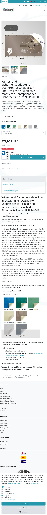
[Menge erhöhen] (7, 156)
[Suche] (34, 1)
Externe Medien (10, 493)
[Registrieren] (28, 1)
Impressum (3, 394)
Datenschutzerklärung (7, 401)
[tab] (23, 179)
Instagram (4, 444)
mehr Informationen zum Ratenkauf (17, 154)
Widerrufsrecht (5, 396)
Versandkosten (17, 169)
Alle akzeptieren (23, 504)
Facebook (4, 442)
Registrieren (4, 420)
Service (4, 1)
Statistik (7, 489)
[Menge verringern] (7, 158)
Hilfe (1, 433)
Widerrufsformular (6, 399)
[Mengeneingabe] (3, 157)
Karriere (2, 406)
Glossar (2, 411)
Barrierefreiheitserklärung (8, 403)
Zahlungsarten (4, 428)
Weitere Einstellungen (8, 500)
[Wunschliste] (37, 1)
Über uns (3, 408)
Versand (2, 430)
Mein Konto (3, 423)
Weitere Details (8, 185)
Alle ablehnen (23, 512)
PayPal (7, 496)
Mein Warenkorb (5, 425)
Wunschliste (6, 164)
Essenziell (8, 487)
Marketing (8, 491)
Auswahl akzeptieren (23, 508)
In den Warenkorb (32, 157)
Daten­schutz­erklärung (14, 484)
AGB (1, 389)
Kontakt (2, 391)
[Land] (31, 1)
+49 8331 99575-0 (40, 5)
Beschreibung (7, 179)
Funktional (8, 498)
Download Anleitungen (10, 191)
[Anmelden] (25, 1)
